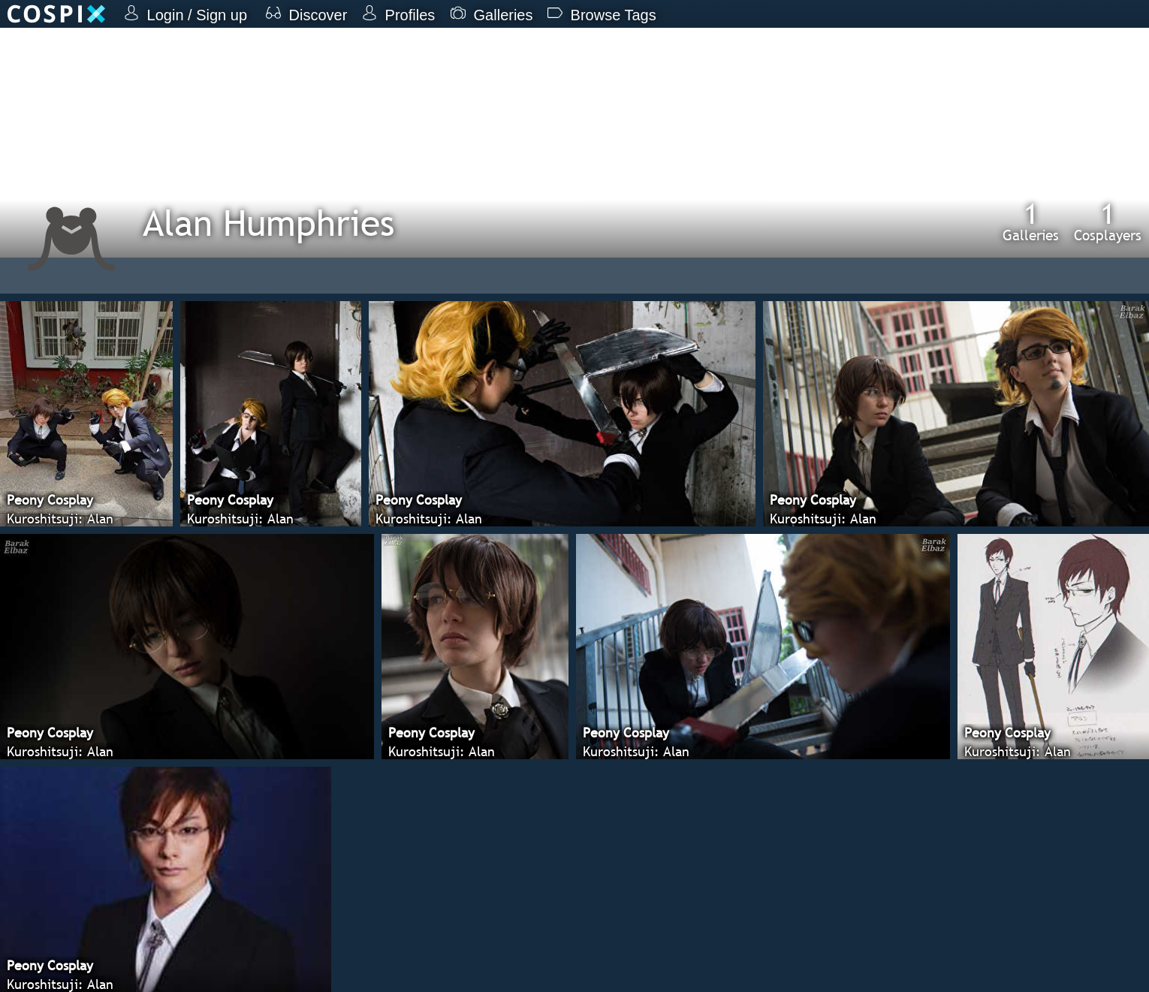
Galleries (1031, 221)
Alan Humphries (268, 223)
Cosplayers (1107, 221)
